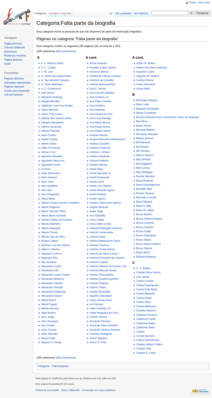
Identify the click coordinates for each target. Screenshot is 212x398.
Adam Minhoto (49, 109)
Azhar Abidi (143, 88)
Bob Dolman (143, 159)
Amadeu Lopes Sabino (103, 67)
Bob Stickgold (144, 172)
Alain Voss (47, 181)
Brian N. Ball (143, 205)
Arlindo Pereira (98, 316)
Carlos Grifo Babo (146, 289)
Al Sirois (46, 169)
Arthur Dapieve (98, 338)
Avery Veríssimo (145, 84)
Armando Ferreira (100, 321)
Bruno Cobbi (143, 231)
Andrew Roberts (99, 160)
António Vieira (98, 287)
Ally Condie (47, 325)
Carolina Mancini (146, 310)
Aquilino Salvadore (101, 295)
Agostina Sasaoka (51, 156)
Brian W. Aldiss (145, 210)
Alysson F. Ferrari (51, 342)
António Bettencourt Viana (105, 240)
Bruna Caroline (145, 222)
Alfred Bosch (48, 300)
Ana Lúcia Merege (100, 118)
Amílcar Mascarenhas (102, 84)
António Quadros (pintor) (104, 278)
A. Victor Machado (52, 84)
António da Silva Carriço (104, 253)
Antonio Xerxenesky (101, 232)
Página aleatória (13, 59)
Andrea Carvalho (100, 143)
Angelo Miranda (99, 207)
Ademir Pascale (50, 130)
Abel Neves (47, 92)
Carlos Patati (143, 297)
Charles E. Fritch (146, 352)
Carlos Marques (145, 293)
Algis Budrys (48, 312)
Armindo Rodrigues (101, 333)
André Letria (97, 181)
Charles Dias (143, 348)
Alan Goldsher (49, 185)
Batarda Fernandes (147, 108)
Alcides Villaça (49, 240)
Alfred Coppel (49, 304)
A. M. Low (47, 71)
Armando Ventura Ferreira (105, 329)
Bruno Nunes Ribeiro (148, 243)
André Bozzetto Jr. (100, 173)
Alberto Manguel (50, 228)
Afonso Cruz (48, 152)
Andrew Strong (98, 164)
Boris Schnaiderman (148, 184)
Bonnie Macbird (145, 176)
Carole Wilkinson (146, 306)
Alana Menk (48, 198)
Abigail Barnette (50, 101)
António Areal (97, 236)
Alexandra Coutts (51, 266)
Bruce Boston (144, 214)
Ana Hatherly (97, 109)
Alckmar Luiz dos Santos (55, 245)
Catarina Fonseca (146, 314)
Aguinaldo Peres (50, 164)
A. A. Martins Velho (52, 63)
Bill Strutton (143, 150)
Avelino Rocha (144, 80)
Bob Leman (143, 167)
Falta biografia (60, 366)
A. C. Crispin (48, 67)
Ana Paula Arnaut (100, 126)
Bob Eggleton (144, 163)
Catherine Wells (145, 327)
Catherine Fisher (146, 318)
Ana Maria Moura (100, 122)
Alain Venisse (49, 177)
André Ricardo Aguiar (102, 190)
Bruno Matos (143, 239)
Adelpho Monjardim (52, 122)
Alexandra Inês (50, 270)
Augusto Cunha (145, 71)
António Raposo (99, 283)
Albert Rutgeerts (50, 207)
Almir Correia (49, 329)
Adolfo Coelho (49, 139)
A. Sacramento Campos (55, 80)
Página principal (13, 43)
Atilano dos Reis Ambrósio (151, 67)
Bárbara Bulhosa (146, 256)
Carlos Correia (144, 280)
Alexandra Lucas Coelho (55, 274)
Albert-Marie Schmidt (53, 215)
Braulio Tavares (145, 193)
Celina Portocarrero (147, 340)
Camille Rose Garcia (148, 272)
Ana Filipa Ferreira (100, 101)
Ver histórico (141, 13)
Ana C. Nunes (98, 88)
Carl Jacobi (142, 276)
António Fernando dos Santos (107, 257)
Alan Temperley (50, 194)
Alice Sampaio (49, 321)
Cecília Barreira (145, 335)
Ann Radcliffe (97, 215)
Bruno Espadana (146, 235)
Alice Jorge (47, 316)
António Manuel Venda (103, 270)
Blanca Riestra (144, 155)
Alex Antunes (49, 262)
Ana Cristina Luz (99, 97)
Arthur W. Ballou (145, 63)
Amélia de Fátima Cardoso (105, 76)
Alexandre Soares (51, 295)
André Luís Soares (101, 185)
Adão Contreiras (50, 147)
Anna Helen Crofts (100, 223)
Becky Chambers (146, 112)
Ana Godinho (97, 105)
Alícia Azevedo (98, 63)
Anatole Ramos (99, 135)
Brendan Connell (146, 197)
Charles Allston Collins (149, 344)
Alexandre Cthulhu (52, 283)
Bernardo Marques (147, 134)
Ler (111, 13)
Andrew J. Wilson (100, 152)
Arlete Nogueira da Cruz (104, 312)
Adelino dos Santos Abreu (56, 118)
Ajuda (7, 63)
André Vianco (98, 198)
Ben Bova (142, 121)
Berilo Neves (143, 125)
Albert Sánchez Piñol (53, 211)
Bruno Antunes (145, 227)
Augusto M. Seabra (147, 76)
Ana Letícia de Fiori (101, 114)
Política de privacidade (47, 390)
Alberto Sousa (49, 232)
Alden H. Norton (50, 249)
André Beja (96, 169)
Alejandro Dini (49, 257)
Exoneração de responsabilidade (99, 390)
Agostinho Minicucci (52, 160)
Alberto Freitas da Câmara (56, 219)
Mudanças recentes (15, 55)
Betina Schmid (144, 138)
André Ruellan (98, 194)
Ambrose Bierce (99, 71)
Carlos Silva (143, 302)
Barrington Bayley (146, 100)
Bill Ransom (143, 142)
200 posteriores (66, 51)
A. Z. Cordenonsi (51, 88)
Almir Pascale (49, 333)
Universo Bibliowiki (14, 47)
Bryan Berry (143, 252)
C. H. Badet (143, 268)
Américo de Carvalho (102, 80)
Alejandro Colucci (51, 253)
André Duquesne (100, 177)
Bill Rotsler (142, 146)
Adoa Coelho (48, 135)
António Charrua (99, 245)
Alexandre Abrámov (52, 278)
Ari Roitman (97, 304)
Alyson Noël (48, 338)
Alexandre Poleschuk (53, 291)
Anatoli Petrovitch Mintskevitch (108, 139)
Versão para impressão (17, 90)
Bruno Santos (144, 248)
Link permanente (13, 94)
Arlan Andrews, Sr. (100, 308)
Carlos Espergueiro (147, 285)
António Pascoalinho (102, 274)
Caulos (140, 331)
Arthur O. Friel (98, 342)
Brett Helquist (144, 201)
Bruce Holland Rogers (149, 218)
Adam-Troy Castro (52, 114)
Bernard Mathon (145, 129)
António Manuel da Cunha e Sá (108, 266)
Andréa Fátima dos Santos (105, 202)
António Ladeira (99, 262)
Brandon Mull (144, 188)
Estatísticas (10, 51)
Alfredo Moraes (50, 308)
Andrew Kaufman (100, 156)
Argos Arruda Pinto (101, 300)
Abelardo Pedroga (51, 97)
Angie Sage (96, 211)
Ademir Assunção (51, 126)
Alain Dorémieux (50, 173)
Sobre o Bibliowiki (70, 390)
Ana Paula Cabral (100, 130)
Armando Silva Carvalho (104, 325)
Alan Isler (46, 190)
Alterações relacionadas (17, 82)
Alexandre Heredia (52, 287)
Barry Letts (142, 104)
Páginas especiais (14, 86)
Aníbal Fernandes (100, 291)
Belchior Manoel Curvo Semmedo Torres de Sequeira (167, 117)
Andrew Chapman (100, 147)
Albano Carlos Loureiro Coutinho (60, 202)
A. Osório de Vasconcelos (56, 76)
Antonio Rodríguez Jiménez (106, 228)
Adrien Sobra (49, 143)
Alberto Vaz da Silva (53, 236)
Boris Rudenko (145, 180)
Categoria (43, 366)
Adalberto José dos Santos (57, 105)
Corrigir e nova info (60, 13)
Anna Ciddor (97, 219)
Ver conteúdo (123, 13)
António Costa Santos (102, 249)
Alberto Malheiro (50, 223)
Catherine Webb (145, 323)
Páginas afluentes (14, 78)
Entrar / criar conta (199, 2)
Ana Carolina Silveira (102, 92)
